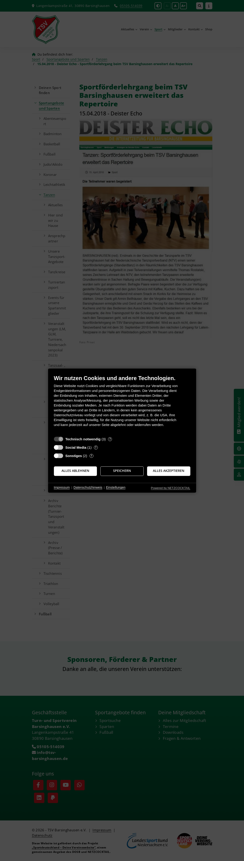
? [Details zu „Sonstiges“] (91, 456)
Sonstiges (73, 456)
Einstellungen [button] (115, 487)
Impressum (62, 487)
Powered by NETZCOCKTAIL (170, 488)
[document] (122, 404)
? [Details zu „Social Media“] (95, 447)
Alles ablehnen (75, 471)
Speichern (122, 471)
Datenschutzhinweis (88, 487)
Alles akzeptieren (168, 471)
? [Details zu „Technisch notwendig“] (110, 439)
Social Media (75, 447)
